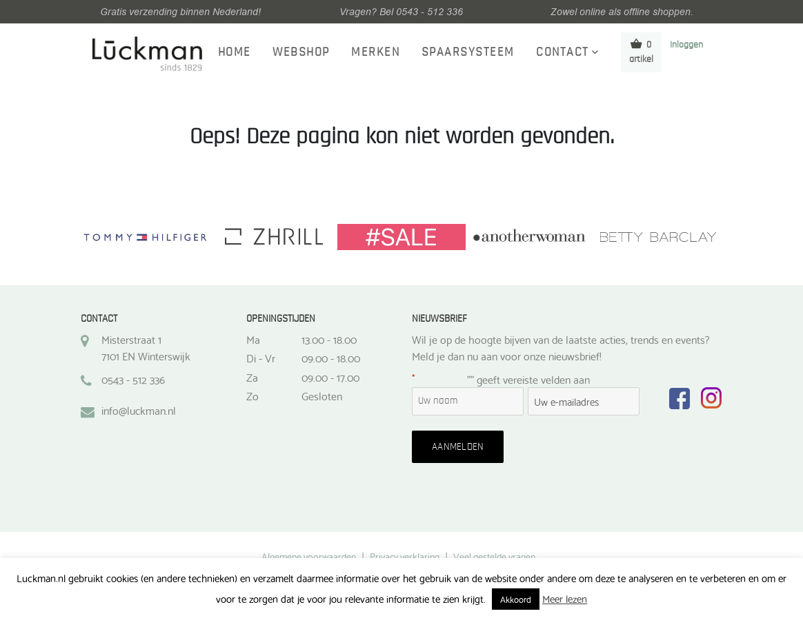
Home (234, 52)
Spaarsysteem (468, 52)
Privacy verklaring (404, 556)
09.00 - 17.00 (330, 377)
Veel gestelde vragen (494, 556)
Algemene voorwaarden (308, 556)
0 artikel (641, 51)
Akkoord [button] (515, 598)
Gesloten (321, 395)
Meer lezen (564, 598)
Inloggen (686, 45)
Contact (562, 52)
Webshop (301, 52)
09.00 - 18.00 (330, 357)
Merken (375, 52)
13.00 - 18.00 (329, 339)
